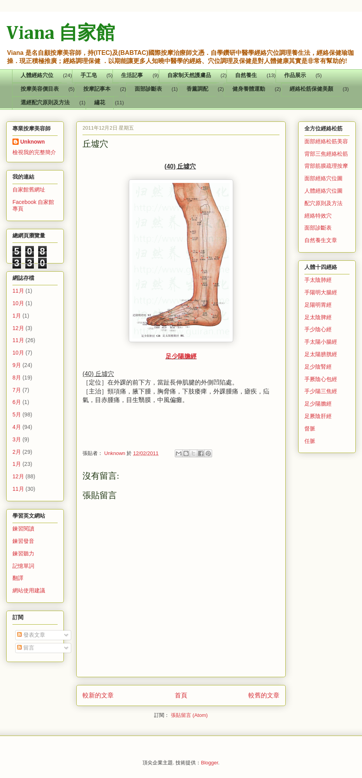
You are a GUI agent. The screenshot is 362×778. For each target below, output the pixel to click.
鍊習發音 (23, 541)
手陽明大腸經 (320, 292)
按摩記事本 (97, 89)
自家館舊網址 (28, 189)
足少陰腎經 (318, 367)
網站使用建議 (28, 590)
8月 (16, 377)
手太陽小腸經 (320, 342)
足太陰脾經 (318, 317)
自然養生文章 (320, 240)
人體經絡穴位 (37, 76)
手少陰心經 (318, 329)
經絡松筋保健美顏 (311, 89)
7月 (16, 390)
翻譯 (17, 578)
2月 (16, 452)
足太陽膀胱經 (320, 354)
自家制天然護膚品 (189, 76)
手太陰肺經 (318, 280)
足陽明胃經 (318, 305)
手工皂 (89, 76)
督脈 (309, 428)
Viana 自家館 (60, 34)
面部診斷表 (148, 89)
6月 (16, 402)
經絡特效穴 (318, 216)
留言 (25, 648)
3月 (16, 439)
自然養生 (246, 76)
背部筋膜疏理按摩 (326, 166)
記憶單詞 (23, 566)
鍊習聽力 (23, 553)
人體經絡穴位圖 (323, 191)
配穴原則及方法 (323, 203)
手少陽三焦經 (320, 391)
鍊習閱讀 (23, 528)
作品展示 (295, 76)
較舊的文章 (263, 695)
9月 (16, 365)
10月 (18, 303)
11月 (18, 291)
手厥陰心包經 (320, 379)
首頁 (181, 695)
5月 (16, 414)
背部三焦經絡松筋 (326, 154)
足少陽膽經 (181, 356)
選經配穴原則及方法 (45, 103)
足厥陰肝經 (318, 416)
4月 (16, 427)
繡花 (99, 103)
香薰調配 (197, 89)
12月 (18, 328)
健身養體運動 (248, 89)
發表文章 (31, 635)
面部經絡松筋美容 (326, 141)
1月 (16, 316)
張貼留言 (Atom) (189, 715)
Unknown (32, 142)
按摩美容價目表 (40, 89)
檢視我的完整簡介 (34, 152)
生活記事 (132, 76)
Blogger (209, 763)
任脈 (309, 441)
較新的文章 (98, 695)
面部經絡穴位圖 (323, 178)
